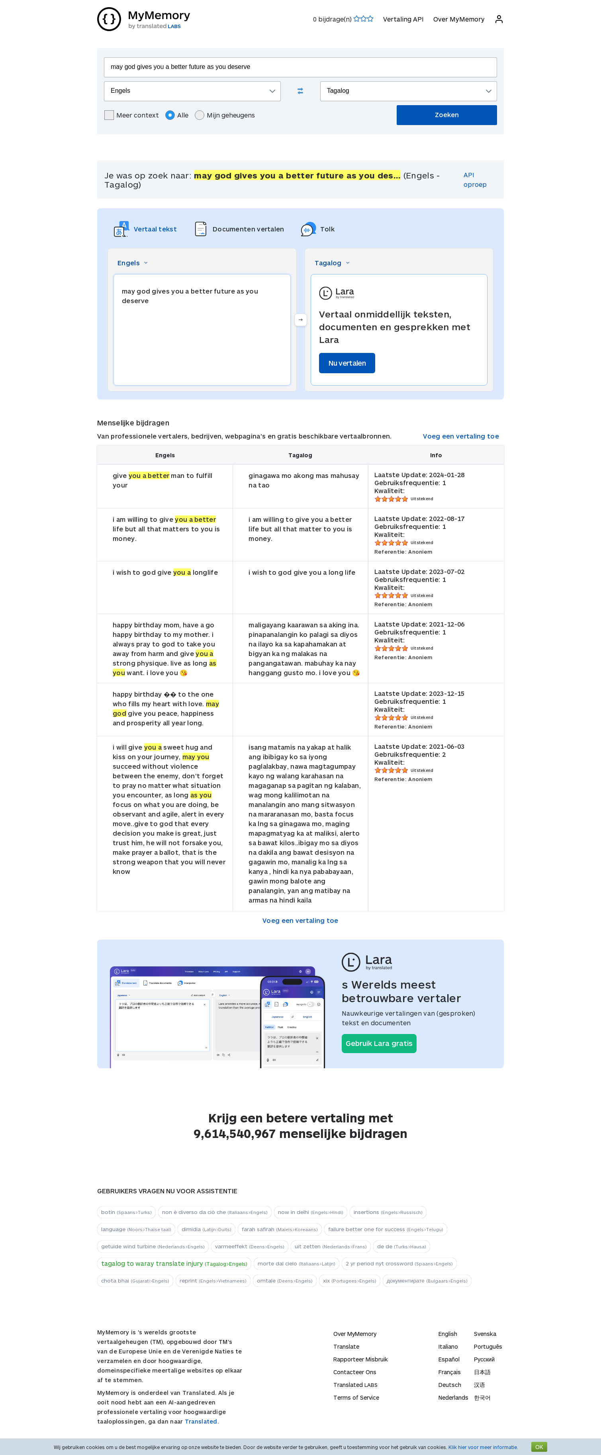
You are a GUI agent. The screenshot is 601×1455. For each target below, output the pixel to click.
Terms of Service (356, 1397)
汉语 (479, 1384)
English (448, 1333)
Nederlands (453, 1397)
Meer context (131, 115)
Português (488, 1346)
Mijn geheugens (225, 115)
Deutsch (450, 1384)
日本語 (482, 1372)
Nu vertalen (347, 362)
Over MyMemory (459, 19)
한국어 (482, 1397)
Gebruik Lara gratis (379, 1043)
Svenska (485, 1333)
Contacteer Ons (354, 1372)
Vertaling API (403, 19)
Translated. (202, 1421)
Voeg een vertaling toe (461, 436)
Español (449, 1359)
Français (450, 1372)
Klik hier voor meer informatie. (483, 1447)
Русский (484, 1359)
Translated (355, 1384)
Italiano (448, 1346)
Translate (346, 1346)
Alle (176, 115)
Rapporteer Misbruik (360, 1359)
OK (539, 1446)
